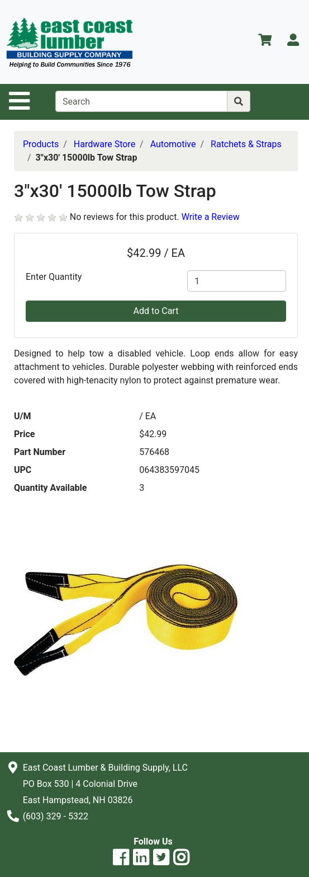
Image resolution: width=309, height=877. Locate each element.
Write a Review (211, 217)
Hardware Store (104, 144)
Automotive (173, 144)
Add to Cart (156, 311)
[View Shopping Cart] (265, 41)
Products (41, 144)
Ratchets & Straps (246, 144)
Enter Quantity (54, 276)
